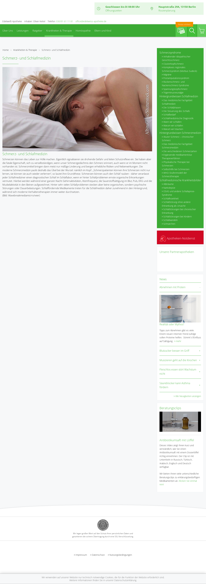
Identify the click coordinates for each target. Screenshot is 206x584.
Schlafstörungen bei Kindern (177, 216)
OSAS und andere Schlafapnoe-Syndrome (178, 193)
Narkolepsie (169, 187)
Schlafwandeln (170, 220)
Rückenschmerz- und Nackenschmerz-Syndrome (175, 83)
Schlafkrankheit (171, 198)
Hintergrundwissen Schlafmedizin (178, 96)
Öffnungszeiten (113, 10)
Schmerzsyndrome (170, 52)
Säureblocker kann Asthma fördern (174, 385)
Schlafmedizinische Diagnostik (178, 118)
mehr (178, 341)
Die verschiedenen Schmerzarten (180, 151)
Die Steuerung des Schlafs (176, 111)
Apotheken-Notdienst (177, 238)
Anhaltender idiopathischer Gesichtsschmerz (176, 58)
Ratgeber (37, 30)
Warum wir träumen (173, 129)
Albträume (168, 184)
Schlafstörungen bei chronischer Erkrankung (179, 211)
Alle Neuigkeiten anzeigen (188, 396)
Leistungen (23, 30)
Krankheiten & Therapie (59, 30)
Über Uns (7, 30)
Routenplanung (167, 10)
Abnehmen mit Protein (172, 287)
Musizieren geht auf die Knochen (178, 360)
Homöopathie (83, 30)
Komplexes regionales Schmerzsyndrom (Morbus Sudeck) (179, 69)
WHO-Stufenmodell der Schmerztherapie (174, 174)
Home (6, 49)
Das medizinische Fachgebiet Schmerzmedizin (177, 145)
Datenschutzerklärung (125, 580)
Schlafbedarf (169, 114)
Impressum (81, 554)
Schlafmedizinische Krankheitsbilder (180, 180)
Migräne (167, 74)
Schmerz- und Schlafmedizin (56, 49)
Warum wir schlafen (173, 125)
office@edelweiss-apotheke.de (90, 21)
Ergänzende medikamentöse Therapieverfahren (177, 156)
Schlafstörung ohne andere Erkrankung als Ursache (176, 204)
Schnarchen (169, 223)
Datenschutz (98, 554)
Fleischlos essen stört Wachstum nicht (177, 371)
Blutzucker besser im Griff (174, 350)
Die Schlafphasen (172, 107)
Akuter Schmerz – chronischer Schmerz (178, 138)
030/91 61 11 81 (64, 21)
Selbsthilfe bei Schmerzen (176, 169)
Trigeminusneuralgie (173, 92)
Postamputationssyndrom (176, 78)
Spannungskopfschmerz (175, 89)
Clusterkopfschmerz (173, 63)
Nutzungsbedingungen (120, 554)
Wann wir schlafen (172, 121)
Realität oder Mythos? (171, 324)
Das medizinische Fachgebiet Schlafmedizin (177, 102)
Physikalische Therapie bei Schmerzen (176, 163)
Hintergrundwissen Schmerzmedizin (180, 133)
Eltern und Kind (102, 30)
